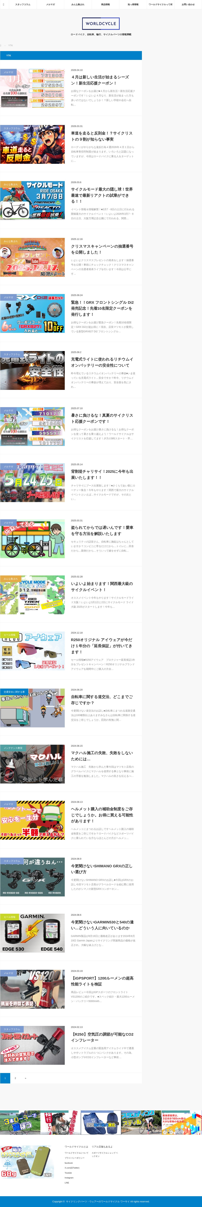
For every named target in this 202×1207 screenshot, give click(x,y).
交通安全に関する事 (14, 692)
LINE (67, 1183)
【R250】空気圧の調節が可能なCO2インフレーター (102, 1037)
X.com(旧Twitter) (72, 1168)
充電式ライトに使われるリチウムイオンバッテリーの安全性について (102, 362)
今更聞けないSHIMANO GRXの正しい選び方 (102, 869)
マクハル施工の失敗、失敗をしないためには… (102, 756)
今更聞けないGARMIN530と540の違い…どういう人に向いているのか (102, 925)
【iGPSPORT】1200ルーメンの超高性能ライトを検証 (102, 981)
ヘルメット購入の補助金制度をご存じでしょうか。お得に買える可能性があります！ (102, 815)
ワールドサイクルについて (76, 1153)
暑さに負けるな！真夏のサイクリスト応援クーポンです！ (102, 418)
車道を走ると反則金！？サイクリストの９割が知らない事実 (102, 136)
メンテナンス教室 (13, 748)
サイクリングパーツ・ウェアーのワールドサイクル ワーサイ (98, 1201)
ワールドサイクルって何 (160, 4)
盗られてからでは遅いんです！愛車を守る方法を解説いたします (102, 530)
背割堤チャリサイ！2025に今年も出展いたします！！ (102, 474)
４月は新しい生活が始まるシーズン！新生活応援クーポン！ (100, 80)
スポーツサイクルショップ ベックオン (105, 1154)
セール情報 (9, 635)
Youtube (68, 1173)
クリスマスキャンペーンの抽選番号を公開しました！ (102, 249)
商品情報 (105, 4)
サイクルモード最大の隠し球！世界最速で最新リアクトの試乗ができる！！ (102, 195)
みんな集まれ (77, 4)
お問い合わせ (188, 4)
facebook (69, 1163)
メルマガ (50, 4)
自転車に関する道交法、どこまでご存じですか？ (102, 700)
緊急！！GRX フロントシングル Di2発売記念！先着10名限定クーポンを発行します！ (102, 308)
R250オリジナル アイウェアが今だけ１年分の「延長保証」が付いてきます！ (101, 646)
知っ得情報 (133, 4)
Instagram (69, 1178)
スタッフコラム (22, 4)
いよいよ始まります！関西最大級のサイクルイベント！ (102, 587)
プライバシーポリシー (74, 1158)
